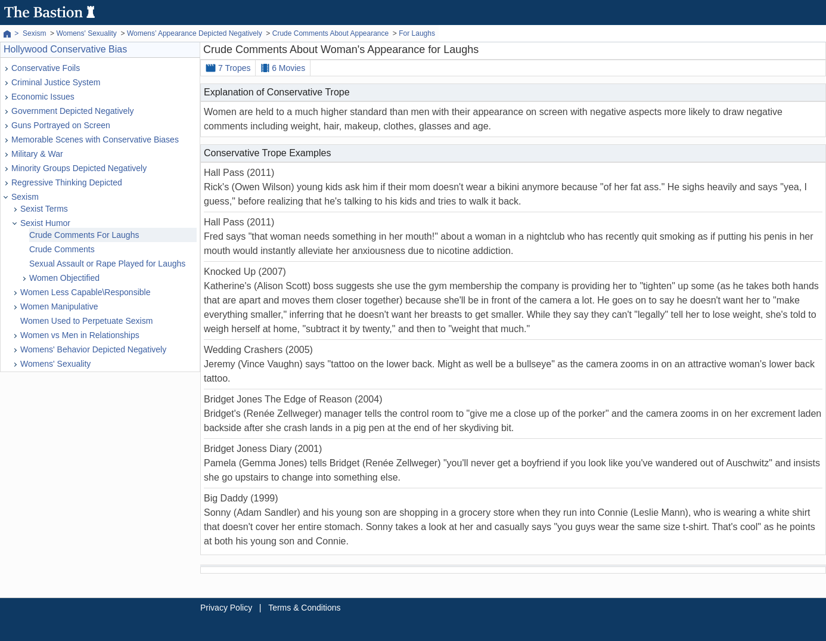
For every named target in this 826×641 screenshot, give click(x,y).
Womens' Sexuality (55, 364)
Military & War (37, 154)
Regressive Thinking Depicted (66, 182)
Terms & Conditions (304, 607)
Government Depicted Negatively (72, 111)
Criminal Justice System (55, 82)
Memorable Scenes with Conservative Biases (95, 139)
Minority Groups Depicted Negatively (79, 168)
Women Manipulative (59, 306)
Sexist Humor (45, 223)
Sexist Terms (44, 208)
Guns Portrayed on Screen (60, 125)
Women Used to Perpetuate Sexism (86, 321)
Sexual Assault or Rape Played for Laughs (107, 263)
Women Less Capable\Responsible (85, 292)
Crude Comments (62, 249)
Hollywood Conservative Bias (65, 49)
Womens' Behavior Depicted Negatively (93, 349)
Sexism (25, 197)
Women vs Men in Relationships (79, 335)
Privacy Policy (226, 607)
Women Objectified (64, 278)
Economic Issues (42, 96)
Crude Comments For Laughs (84, 235)
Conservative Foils (45, 68)
